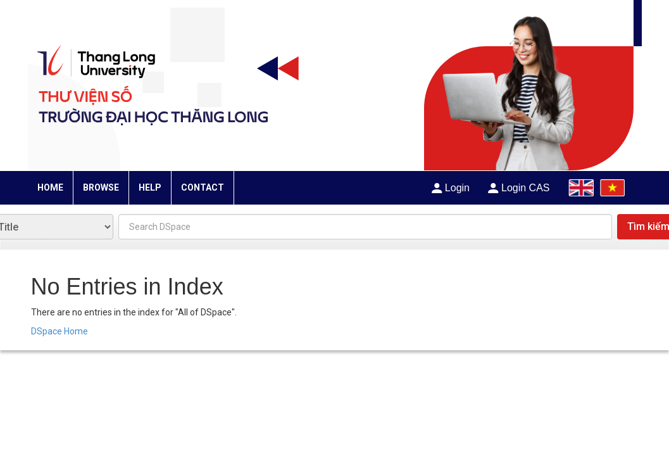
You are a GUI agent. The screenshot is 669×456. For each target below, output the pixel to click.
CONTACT (202, 187)
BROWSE (101, 187)
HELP (150, 187)
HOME (50, 187)
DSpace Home (59, 331)
